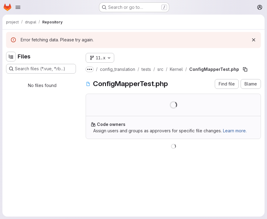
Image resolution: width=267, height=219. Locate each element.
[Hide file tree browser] (11, 56)
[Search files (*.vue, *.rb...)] (41, 69)
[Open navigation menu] (18, 7)
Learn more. (235, 130)
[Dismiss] (253, 39)
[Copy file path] (245, 69)
